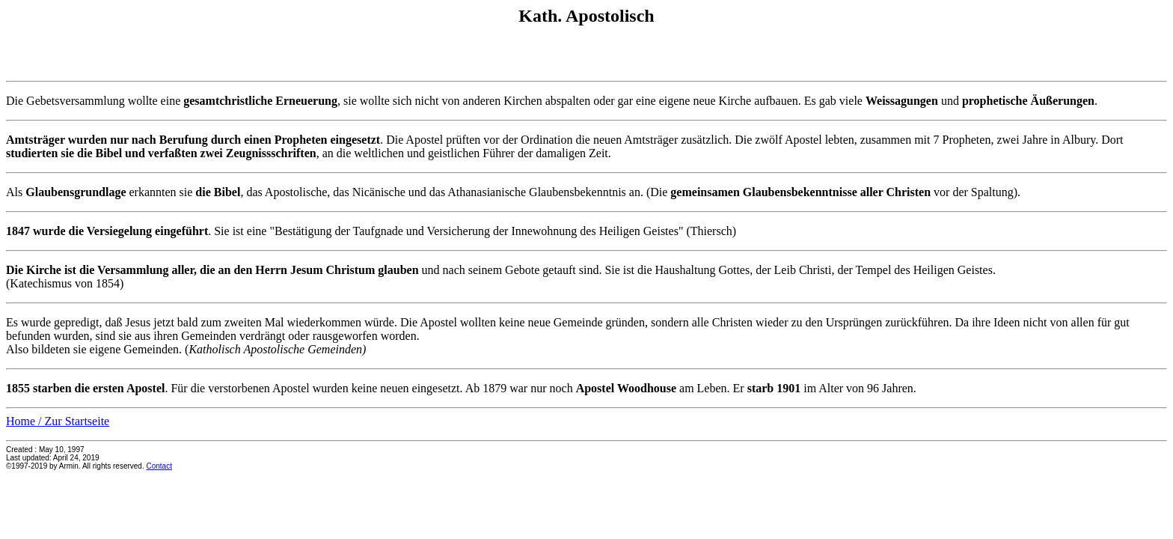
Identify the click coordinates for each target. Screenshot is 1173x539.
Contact (158, 466)
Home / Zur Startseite (57, 421)
